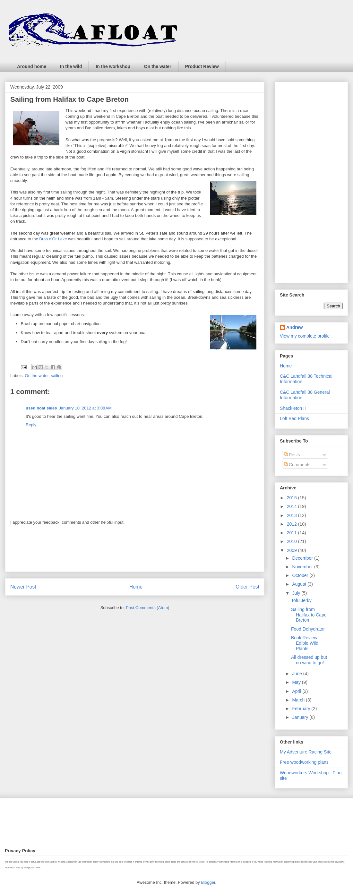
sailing (57, 375)
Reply (31, 424)
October (300, 575)
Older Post (247, 586)
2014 (292, 506)
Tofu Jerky (301, 600)
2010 (292, 541)
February (301, 708)
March (299, 699)
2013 (292, 515)
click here (35, 867)
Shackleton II (293, 408)
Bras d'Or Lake (53, 239)
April (297, 691)
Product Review (202, 66)
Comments (297, 464)
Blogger (208, 882)
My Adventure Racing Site (305, 751)
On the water (157, 66)
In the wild (71, 66)
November (303, 566)
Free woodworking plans (304, 762)
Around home (31, 66)
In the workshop (113, 66)
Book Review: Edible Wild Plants (305, 643)
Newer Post (23, 586)
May (297, 682)
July (296, 593)
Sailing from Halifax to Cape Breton (309, 615)
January (300, 717)
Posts (292, 454)
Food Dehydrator (308, 629)
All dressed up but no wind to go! (309, 660)
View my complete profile (305, 336)
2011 (292, 532)
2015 (292, 497)
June (297, 673)
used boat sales (41, 408)
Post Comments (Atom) (147, 607)
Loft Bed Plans (294, 418)
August (299, 584)
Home (136, 586)
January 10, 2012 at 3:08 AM (85, 408)
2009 (292, 550)
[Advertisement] (135, 552)
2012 (292, 524)
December (303, 558)
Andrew (294, 327)
